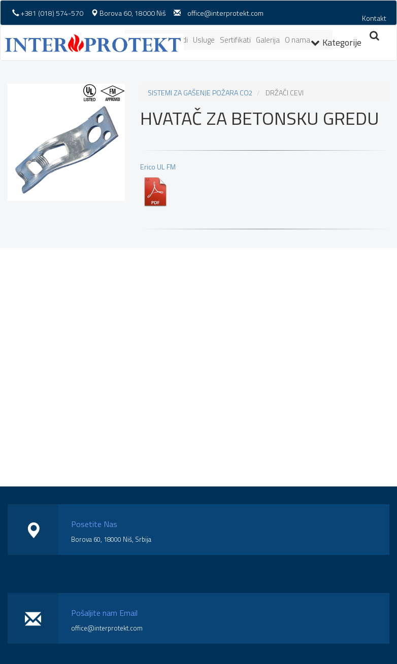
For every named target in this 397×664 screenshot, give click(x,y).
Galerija (268, 40)
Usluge (204, 40)
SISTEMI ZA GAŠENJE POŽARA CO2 (200, 92)
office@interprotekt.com (225, 13)
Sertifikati (235, 40)
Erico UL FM (158, 184)
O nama (297, 40)
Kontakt (374, 18)
